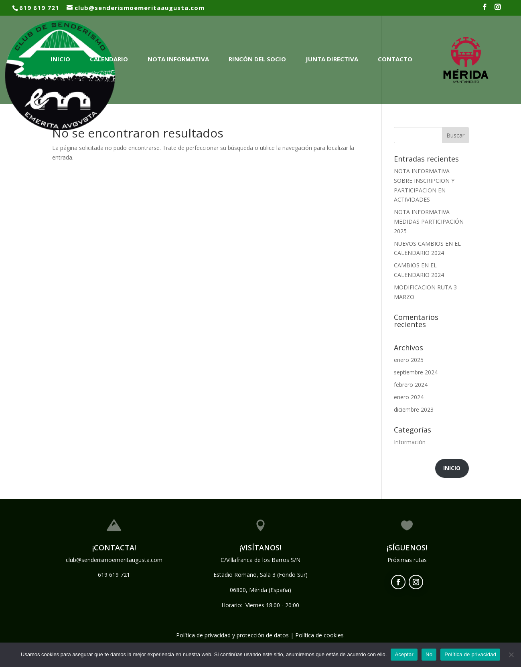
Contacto (395, 59)
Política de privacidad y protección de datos (232, 635)
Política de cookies (319, 635)
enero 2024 (409, 397)
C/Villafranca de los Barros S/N (260, 560)
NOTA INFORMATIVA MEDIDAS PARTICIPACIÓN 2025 (429, 221)
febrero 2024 (411, 384)
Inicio (60, 59)
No (429, 654)
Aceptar (404, 654)
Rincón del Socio (257, 59)
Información (410, 442)
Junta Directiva (332, 59)
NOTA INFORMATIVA (178, 59)
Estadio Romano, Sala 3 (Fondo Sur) (260, 574)
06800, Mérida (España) (260, 590)
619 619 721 (114, 574)
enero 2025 (409, 360)
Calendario (109, 59)
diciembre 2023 (414, 409)
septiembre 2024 (416, 372)
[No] (511, 655)
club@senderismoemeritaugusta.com (114, 560)
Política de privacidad (470, 654)
